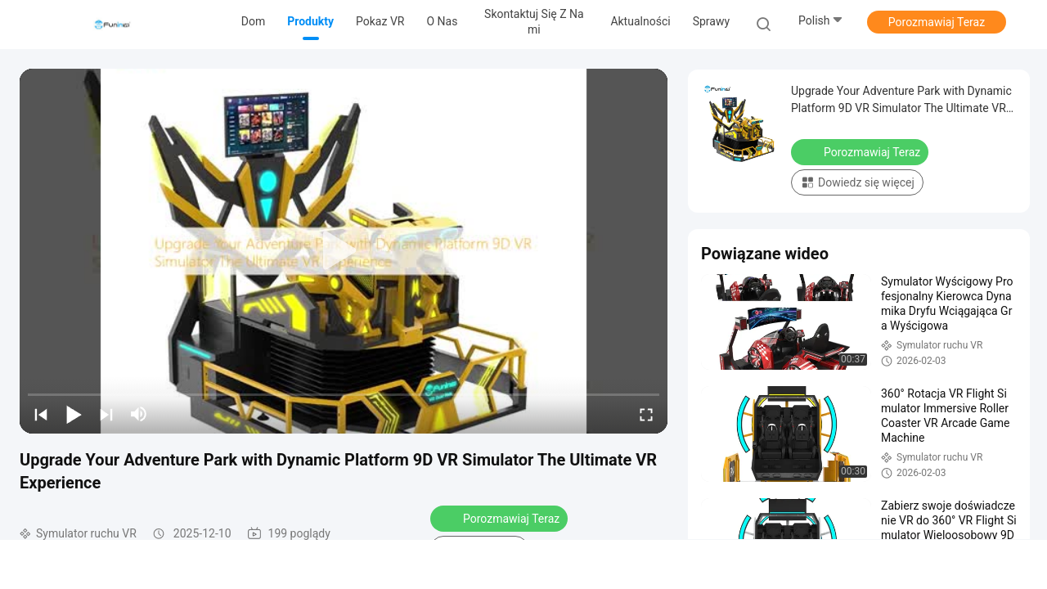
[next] (106, 414)
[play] (343, 251)
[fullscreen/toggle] (646, 414)
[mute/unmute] (139, 414)
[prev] (41, 414)
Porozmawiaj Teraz (936, 22)
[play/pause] (73, 414)
